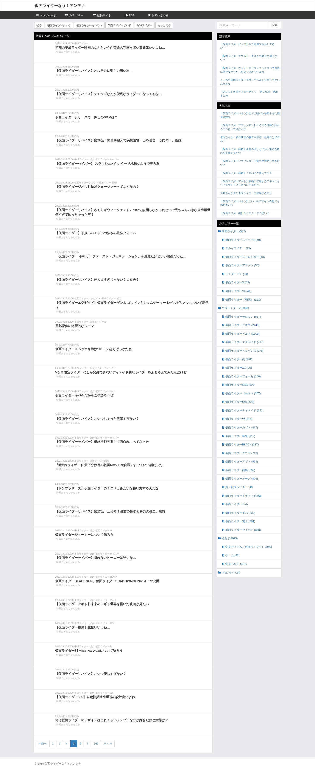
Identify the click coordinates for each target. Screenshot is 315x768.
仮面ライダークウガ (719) (241, 453)
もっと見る (164, 25)
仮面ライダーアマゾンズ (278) (244, 350)
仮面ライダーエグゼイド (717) (244, 342)
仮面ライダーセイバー (107, 159)
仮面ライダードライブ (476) (243, 495)
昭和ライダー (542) (234, 231)
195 (96, 743)
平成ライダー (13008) (235, 308)
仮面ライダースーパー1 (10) (243, 239)
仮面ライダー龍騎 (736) (240, 470)
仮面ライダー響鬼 (104, 623)
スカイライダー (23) (238, 248)
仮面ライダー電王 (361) (240, 521)
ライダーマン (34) (236, 274)
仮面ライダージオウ (59, 25)
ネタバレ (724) (231, 572)
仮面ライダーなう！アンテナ (60, 5)
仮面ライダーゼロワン (89, 25)
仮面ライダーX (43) (237, 282)
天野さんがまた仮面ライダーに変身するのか (246, 193)
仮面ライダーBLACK (106, 576)
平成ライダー (81, 43)
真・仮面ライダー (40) (239, 487)
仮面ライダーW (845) (238, 418)
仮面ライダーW (98, 321)
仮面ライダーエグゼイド (87, 298)
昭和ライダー (144, 25)
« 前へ (43, 743)
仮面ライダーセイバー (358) (243, 529)
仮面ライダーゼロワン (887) (243, 316)
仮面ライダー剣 (103, 646)
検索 (274, 25)
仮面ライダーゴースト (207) (243, 393)
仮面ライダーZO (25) (238, 367)
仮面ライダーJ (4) (236, 504)
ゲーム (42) (232, 555)
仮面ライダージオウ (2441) (242, 325)
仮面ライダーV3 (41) (238, 291)
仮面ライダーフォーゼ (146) (243, 376)
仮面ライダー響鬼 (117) (240, 436)
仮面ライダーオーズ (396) (241, 478)
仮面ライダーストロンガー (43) (245, 257)
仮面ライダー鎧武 (99, 460)
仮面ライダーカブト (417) (241, 427)
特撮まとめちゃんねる (68, 51)
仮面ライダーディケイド (103, 368)
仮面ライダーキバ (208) (240, 512)
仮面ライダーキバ (104, 391)
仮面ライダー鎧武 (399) (240, 384)
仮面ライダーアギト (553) (241, 461)
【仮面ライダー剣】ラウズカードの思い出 (244, 213)
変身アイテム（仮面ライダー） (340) (248, 547)
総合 (39, 25)
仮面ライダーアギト (106, 600)
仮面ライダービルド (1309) (242, 333)
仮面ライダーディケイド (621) (244, 410)
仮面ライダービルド (119, 25)
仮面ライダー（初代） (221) (243, 299)
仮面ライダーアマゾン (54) (242, 265)
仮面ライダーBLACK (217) (242, 444)
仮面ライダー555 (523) (239, 401)
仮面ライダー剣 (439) (238, 359)
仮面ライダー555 (104, 692)
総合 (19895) (230, 538)
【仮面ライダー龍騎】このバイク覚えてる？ (246, 173)
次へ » (108, 743)
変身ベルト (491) (236, 564)
